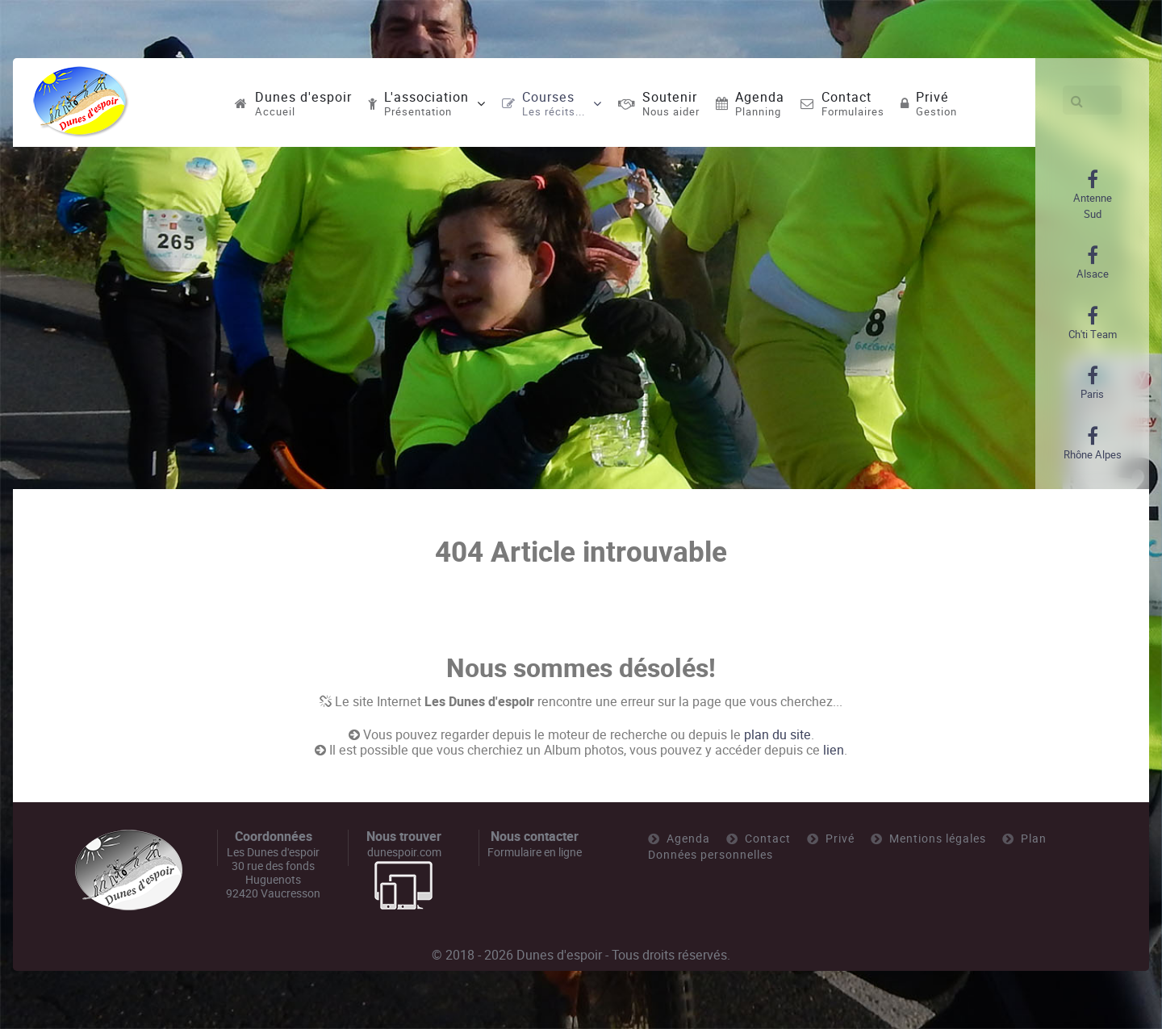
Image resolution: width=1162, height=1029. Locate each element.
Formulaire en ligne (534, 852)
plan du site (777, 735)
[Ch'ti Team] (1092, 323)
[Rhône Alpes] (1093, 444)
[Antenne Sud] (1092, 195)
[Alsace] (1092, 263)
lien (833, 750)
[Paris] (1092, 383)
